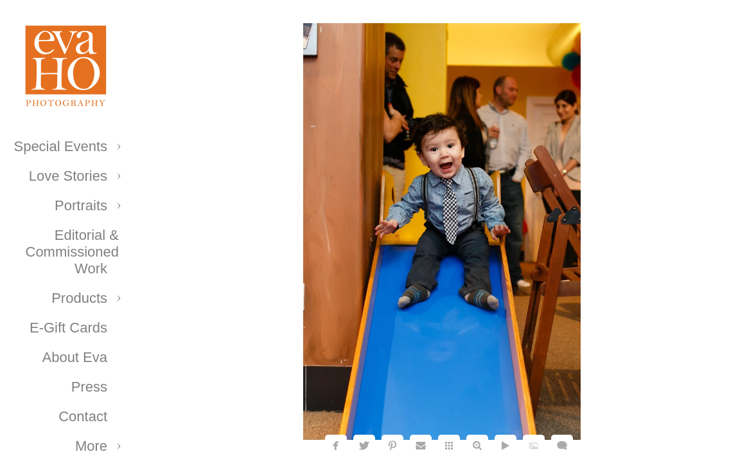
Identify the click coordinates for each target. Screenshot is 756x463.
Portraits (81, 205)
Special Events (60, 146)
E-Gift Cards (68, 328)
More (91, 446)
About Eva (74, 357)
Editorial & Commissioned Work (72, 252)
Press (89, 387)
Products (79, 298)
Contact (82, 416)
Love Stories (68, 176)
